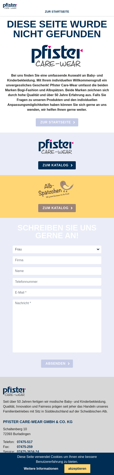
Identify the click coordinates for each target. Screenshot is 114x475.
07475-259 (25, 447)
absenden (56, 363)
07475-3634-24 (28, 451)
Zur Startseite (55, 122)
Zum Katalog (56, 165)
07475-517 (25, 442)
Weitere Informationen (41, 468)
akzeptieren (77, 468)
